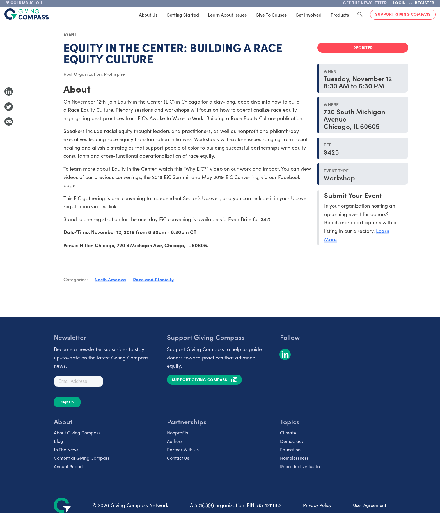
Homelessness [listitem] (294, 458)
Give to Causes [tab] (271, 15)
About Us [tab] (148, 15)
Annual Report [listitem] (68, 466)
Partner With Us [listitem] (183, 449)
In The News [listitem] (66, 449)
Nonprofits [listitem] (177, 433)
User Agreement (369, 505)
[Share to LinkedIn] (8, 91)
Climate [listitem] (288, 433)
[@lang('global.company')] (26, 14)
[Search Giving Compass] (360, 14)
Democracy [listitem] (292, 441)
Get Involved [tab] (308, 15)
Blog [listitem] (58, 441)
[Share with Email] (8, 121)
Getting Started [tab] (182, 15)
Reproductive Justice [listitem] (301, 466)
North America (110, 279)
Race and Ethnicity (153, 279)
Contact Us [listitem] (178, 458)
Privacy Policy (317, 505)
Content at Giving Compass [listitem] (82, 458)
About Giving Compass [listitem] (77, 433)
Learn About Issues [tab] (227, 15)
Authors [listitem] (174, 441)
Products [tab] (340, 15)
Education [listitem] (290, 449)
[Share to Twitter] (8, 106)
